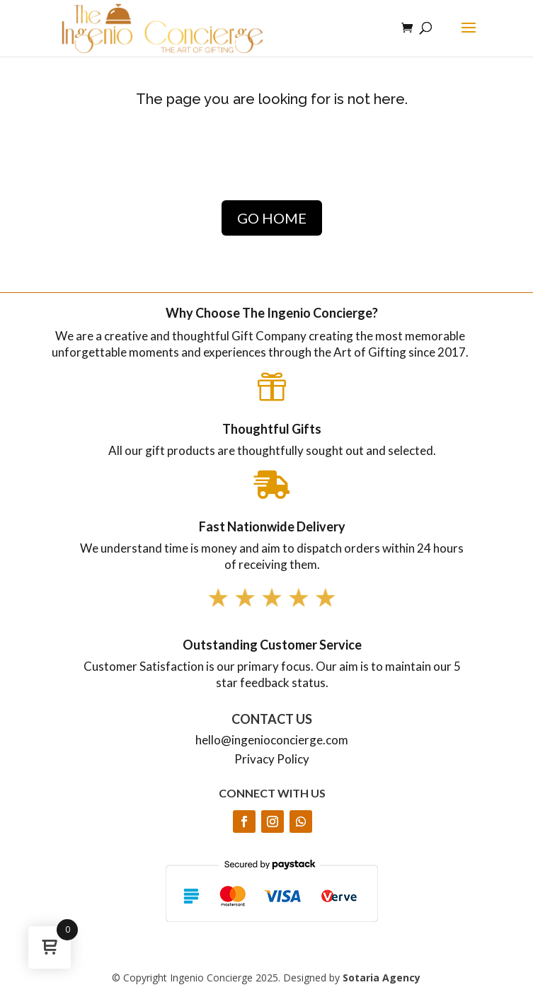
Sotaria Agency (381, 977)
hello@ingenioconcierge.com (271, 739)
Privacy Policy (271, 758)
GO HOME (271, 217)
